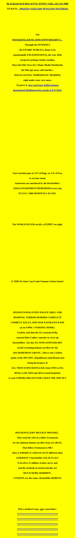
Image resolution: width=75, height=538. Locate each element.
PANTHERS (62, 8)
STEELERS (36, 8)
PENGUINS (49, 8)
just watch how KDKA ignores (43, 85)
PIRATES (24, 8)
